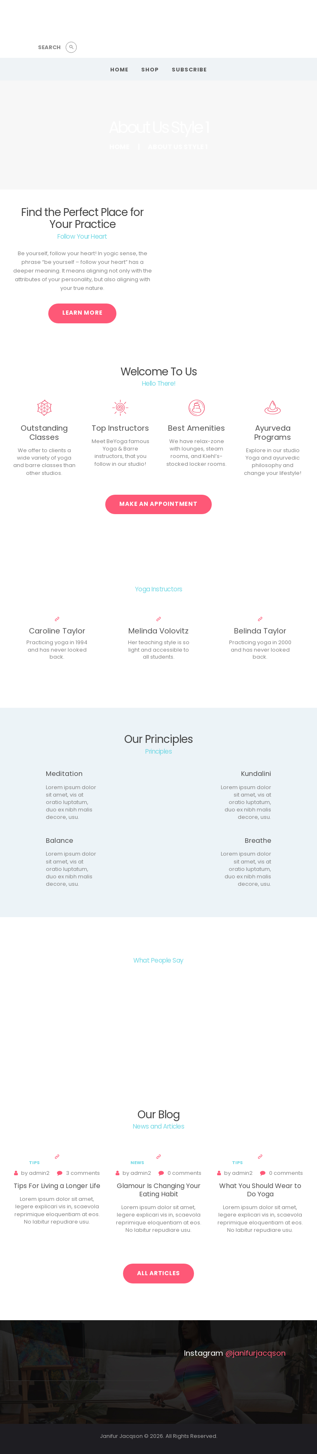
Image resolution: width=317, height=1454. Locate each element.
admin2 (36, 1173)
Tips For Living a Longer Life (57, 1186)
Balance (59, 840)
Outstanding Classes (44, 433)
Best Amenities (196, 428)
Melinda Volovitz (158, 631)
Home (119, 147)
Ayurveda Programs (272, 433)
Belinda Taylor (260, 631)
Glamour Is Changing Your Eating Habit (159, 1190)
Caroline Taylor (57, 631)
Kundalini (256, 773)
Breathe (258, 840)
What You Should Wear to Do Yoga (260, 1190)
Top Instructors (120, 428)
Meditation (64, 773)
